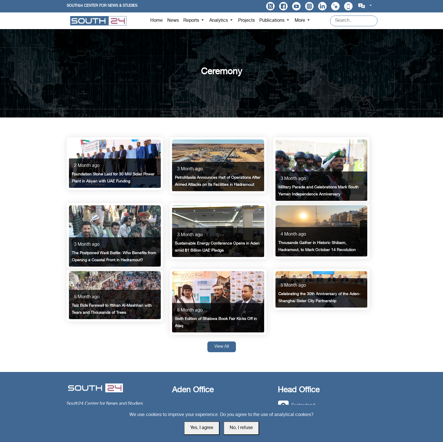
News (173, 20)
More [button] (300, 20)
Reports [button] (191, 20)
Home (156, 20)
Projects (246, 20)
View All (221, 346)
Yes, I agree (201, 428)
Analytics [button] (219, 20)
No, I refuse (241, 428)
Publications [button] (272, 20)
